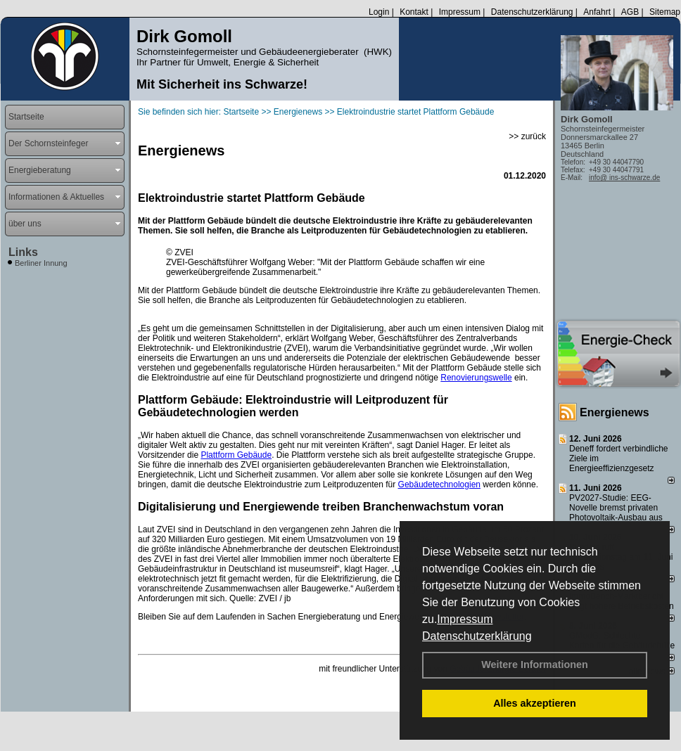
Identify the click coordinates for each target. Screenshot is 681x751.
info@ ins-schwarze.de (624, 177)
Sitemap (664, 12)
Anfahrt (597, 12)
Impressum (464, 619)
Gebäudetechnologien (439, 484)
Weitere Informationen (534, 664)
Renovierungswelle (475, 378)
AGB (630, 12)
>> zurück (527, 136)
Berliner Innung (41, 263)
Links (23, 252)
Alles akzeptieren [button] (534, 703)
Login (379, 12)
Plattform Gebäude (236, 455)
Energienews (614, 412)
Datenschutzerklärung (477, 636)
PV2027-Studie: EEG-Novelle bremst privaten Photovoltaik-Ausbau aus (616, 507)
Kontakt (414, 12)
